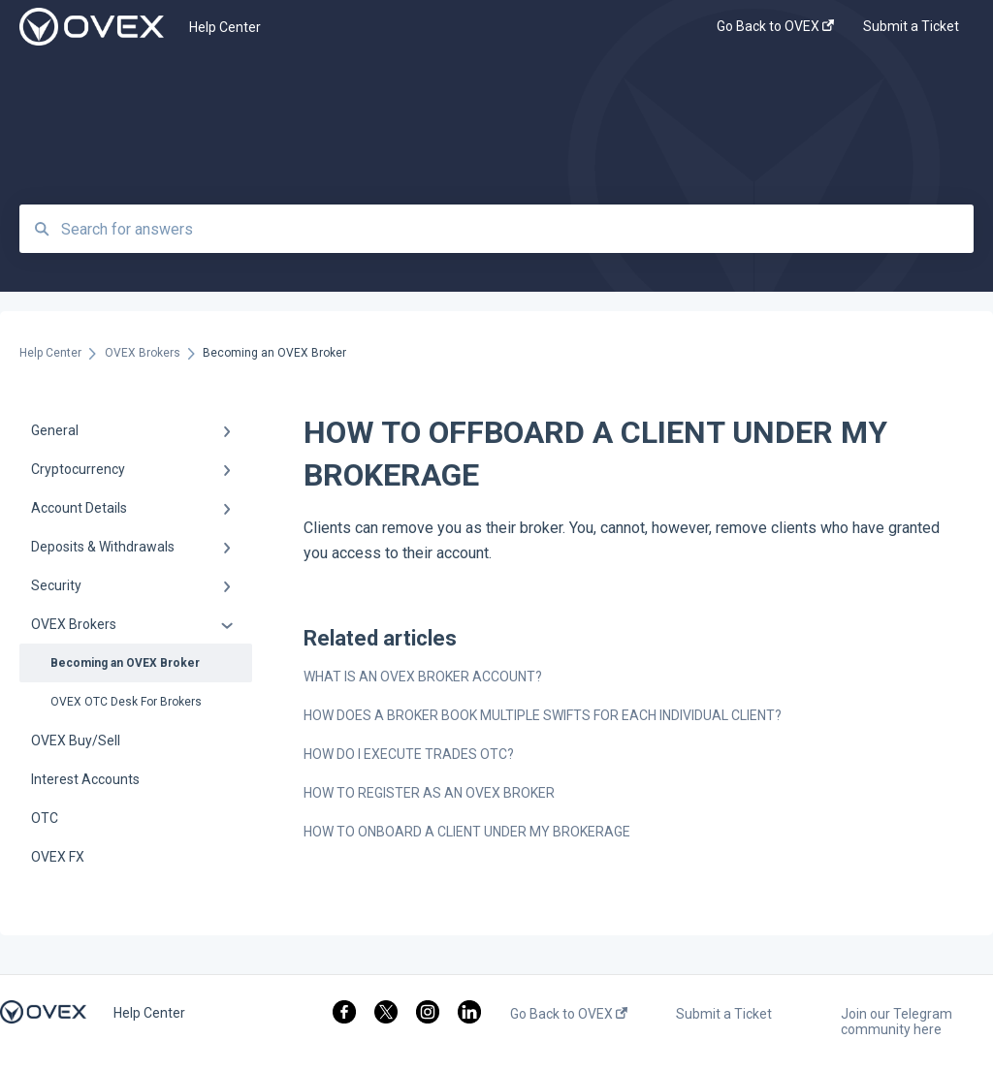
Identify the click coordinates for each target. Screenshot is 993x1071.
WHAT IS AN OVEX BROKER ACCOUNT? (423, 676)
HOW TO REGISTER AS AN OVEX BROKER (429, 793)
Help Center (225, 27)
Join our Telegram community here (896, 1021)
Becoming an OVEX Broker (125, 663)
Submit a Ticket (724, 1014)
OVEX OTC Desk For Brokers (126, 702)
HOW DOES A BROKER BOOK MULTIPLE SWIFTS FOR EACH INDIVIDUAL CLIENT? (543, 715)
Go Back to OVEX (568, 1014)
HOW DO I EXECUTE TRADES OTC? (409, 754)
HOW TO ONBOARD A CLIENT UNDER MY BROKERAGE (467, 831)
